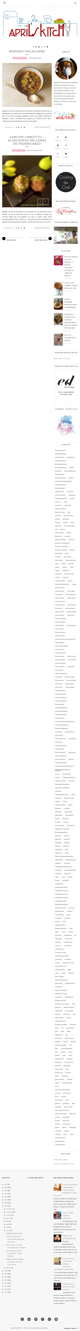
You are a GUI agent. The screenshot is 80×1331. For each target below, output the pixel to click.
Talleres (57, 1120)
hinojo (57, 932)
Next (45, 201)
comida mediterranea (69, 777)
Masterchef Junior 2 (61, 993)
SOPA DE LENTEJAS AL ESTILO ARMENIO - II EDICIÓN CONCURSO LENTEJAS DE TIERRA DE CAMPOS (71, 266)
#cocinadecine (70, 457)
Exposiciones (58, 849)
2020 (6, 1203)
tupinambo (58, 1131)
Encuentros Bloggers (61, 832)
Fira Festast (67, 863)
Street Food (72, 1113)
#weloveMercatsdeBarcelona (63, 481)
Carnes (63, 563)
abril (7, 1227)
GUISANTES (69, 911)
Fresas (57, 877)
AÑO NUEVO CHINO (60, 512)
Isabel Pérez (58, 938)
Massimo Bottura (70, 983)
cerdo (71, 567)
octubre (8, 1215)
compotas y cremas (60, 781)
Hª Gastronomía (59, 914)
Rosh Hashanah (59, 1079)
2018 (6, 1271)
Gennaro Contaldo (60, 908)
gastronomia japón (60, 901)
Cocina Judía (58, 683)
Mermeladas (58, 1010)
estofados (66, 846)
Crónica (70, 805)
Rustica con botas (67, 1083)
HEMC (64, 921)
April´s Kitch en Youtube (62, 358)
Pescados (73, 1041)
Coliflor (57, 777)
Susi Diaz (57, 1117)
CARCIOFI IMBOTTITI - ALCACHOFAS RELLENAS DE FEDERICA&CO (27, 140)
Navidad (68, 1017)
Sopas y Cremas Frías (61, 1113)
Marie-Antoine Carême (61, 980)
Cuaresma (67, 808)
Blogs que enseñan (60, 539)
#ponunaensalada (60, 478)
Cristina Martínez (60, 805)
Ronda (57, 1076)
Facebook (57, 138)
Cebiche (57, 567)
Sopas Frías (58, 1107)
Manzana (71, 973)
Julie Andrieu (67, 945)
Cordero (57, 801)
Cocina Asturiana (60, 601)
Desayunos (65, 818)
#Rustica (70, 478)
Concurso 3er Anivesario (62, 784)
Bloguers (71, 539)
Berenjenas (58, 536)
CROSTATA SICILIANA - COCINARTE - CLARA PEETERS (14, 1253)
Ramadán (69, 1058)
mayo (8, 1224)
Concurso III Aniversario (62, 787)
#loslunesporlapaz (69, 471)
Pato (66, 1034)
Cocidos (74, 584)
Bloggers (67, 536)
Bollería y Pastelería (61, 550)
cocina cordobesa (60, 622)
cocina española (20, 58)
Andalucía (58, 502)
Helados (57, 921)
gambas (57, 880)
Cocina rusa (72, 738)
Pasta (56, 1031)
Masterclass (58, 997)
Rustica (57, 1083)
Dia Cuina (57, 822)
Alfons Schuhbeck (60, 495)
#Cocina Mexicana (60, 450)
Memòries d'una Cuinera (62, 1004)
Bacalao (62, 529)
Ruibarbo (69, 1079)
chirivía (57, 577)
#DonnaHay (58, 471)
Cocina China (70, 615)
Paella (57, 1028)
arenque (57, 522)
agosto (8, 1218)
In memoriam (68, 935)
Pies (70, 1045)
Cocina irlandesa (70, 677)
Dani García (58, 811)
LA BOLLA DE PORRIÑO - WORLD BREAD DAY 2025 (71, 285)
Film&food (58, 863)
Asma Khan (58, 526)
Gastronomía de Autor (61, 894)
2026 (6, 1184)
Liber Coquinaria (60, 969)
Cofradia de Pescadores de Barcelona (62, 770)
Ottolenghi (73, 1024)
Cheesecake (65, 570)
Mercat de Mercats (69, 1007)
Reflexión (58, 1065)
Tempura (57, 1124)
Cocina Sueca (58, 742)
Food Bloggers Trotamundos (63, 866)
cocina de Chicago (60, 632)
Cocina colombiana (60, 618)
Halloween (58, 918)
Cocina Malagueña (60, 694)
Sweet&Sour (66, 1117)
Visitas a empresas (60, 1137)
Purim (70, 1055)
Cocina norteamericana (62, 725)
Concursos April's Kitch (61, 794)
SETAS (67, 1100)
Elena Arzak (70, 825)
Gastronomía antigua (61, 887)
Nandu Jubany (59, 1017)
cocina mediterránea (61, 711)
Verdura (66, 1131)
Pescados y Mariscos (60, 1045)
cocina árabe (59, 594)
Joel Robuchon (68, 942)
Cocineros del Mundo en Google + (64, 766)
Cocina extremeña (60, 653)
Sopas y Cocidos (68, 1107)
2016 (6, 1277)
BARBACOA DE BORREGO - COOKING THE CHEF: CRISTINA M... (15, 1261)
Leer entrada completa (42, 127)
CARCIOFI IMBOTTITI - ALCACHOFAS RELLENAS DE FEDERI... (15, 1239)
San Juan (57, 1093)
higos (70, 928)
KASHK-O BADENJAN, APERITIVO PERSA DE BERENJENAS (70, 303)
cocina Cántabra (71, 611)
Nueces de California (61, 1024)
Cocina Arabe (71, 591)
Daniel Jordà (68, 811)
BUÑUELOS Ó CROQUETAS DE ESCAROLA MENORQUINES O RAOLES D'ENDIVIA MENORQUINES (70, 321)
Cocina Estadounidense (61, 646)
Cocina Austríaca (60, 605)
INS (75, 935)
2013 (6, 1286)
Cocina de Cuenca (60, 635)
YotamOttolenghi (60, 1144)
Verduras (58, 1134)
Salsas (57, 1086)
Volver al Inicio (71, 1328)
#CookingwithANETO (60, 467)
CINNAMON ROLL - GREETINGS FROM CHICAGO (68, 1286)
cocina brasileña (70, 608)
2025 (6, 1187)
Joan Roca (58, 942)
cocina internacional (61, 673)
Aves (56, 529)
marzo (8, 1230)
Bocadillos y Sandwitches (62, 543)
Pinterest (66, 146)
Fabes (66, 849)
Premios (57, 1055)
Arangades (65, 519)
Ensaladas (58, 839)
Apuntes (57, 519)
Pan (62, 1028)
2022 (6, 1196)
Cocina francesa (59, 656)
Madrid (63, 973)
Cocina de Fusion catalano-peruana (65, 639)
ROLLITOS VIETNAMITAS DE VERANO (70, 337)
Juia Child (58, 945)
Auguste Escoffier (69, 526)
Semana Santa (59, 1100)
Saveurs (63, 1096)
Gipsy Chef (71, 908)
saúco (56, 1096)
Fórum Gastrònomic (70, 870)
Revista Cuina (59, 1072)
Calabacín (58, 556)
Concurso (71, 781)
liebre (69, 969)
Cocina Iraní (58, 677)
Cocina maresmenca (61, 701)
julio (7, 1221)
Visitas (71, 1134)
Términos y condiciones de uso (64, 1164)
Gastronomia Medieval (61, 904)
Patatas (69, 1031)
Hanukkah (67, 918)
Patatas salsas (59, 1034)
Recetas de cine (69, 1062)
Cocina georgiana (60, 659)
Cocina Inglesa (59, 670)
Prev (40, 201)
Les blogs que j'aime (68, 962)
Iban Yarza (58, 935)
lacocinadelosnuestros (62, 956)
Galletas (70, 877)
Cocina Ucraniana (60, 752)
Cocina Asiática (71, 598)
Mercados (58, 1007)
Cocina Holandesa (60, 663)
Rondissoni (65, 1076)
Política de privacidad (61, 1159)
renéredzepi (67, 1065)
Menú (73, 1004)
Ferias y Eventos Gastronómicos (64, 856)
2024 (6, 1190)
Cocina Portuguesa (60, 738)
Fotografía (67, 873)
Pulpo (64, 1055)
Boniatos (72, 550)
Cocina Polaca (59, 735)
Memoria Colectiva (60, 1000)
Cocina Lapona (69, 683)
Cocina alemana (59, 591)
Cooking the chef (69, 798)
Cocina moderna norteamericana (64, 721)
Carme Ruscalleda (70, 560)
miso (74, 1014)
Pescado (65, 1041)
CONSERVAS (58, 798)
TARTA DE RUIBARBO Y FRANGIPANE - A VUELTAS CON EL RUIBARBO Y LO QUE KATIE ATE (65, 1190)
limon (56, 973)
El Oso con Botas (59, 825)
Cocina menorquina (60, 714)
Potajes (70, 1052)
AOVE (69, 512)
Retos (67, 1069)
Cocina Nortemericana (61, 728)
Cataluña (71, 563)
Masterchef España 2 (61, 990)
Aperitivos (58, 515)
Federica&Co (58, 853)
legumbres (67, 959)
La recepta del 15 (59, 949)
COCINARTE (71, 759)
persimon (57, 1041)
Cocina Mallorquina (61, 697)
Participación (70, 1028)
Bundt (67, 553)
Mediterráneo (69, 997)
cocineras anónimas (61, 762)
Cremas (65, 801)
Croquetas (58, 808)
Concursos (58, 791)
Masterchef (58, 986)
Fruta (63, 877)
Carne (57, 563)
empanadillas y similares (62, 829)
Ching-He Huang (68, 574)
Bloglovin (66, 155)
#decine (71, 467)
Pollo (56, 1052)
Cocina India (70, 666)
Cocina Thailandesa (60, 745)
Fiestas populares (70, 859)
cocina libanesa (69, 687)
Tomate (57, 1127)
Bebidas (69, 532)
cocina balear (72, 605)
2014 (6, 1283)
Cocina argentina (70, 594)
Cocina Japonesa (71, 680)
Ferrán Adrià (59, 859)
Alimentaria (71, 495)
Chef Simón (58, 574)
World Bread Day (60, 1141)
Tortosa (64, 1127)
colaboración (67, 774)
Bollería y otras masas (61, 546)
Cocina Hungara (59, 666)
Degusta (57, 818)
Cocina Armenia (59, 598)
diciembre (9, 1209)
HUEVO (64, 932)
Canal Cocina (67, 556)
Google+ (57, 155)
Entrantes (67, 839)
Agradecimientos (60, 488)
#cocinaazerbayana (60, 454)
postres (63, 1052)
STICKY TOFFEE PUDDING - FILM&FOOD (67, 1215)
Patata (62, 1031)
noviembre (9, 1212)
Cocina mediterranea (61, 707)
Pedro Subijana (69, 1038)
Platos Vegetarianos (66, 1048)
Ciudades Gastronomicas (62, 584)
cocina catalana (59, 615)
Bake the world (59, 532)
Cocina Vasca (72, 752)
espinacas (58, 846)
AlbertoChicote (59, 491)
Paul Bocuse (58, 1038)
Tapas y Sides (65, 1120)
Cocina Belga (58, 608)
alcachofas (70, 491)
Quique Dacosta (59, 1058)
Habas (68, 914)
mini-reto (57, 1014)
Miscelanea (66, 1014)
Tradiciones (72, 1127)
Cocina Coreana (59, 625)
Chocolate (65, 577)
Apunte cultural (68, 515)
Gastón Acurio (59, 883)
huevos (70, 932)
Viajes (65, 1134)
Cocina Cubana (59, 629)
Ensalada (66, 835)
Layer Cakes (58, 959)
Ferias (66, 853)
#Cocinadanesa (59, 457)
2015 (6, 1280)
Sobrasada (66, 1103)
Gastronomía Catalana (61, 890)
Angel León (58, 505)
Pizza (56, 1048)
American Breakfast (61, 498)
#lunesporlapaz (59, 474)
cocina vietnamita (60, 759)
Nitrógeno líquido (60, 1021)
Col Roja (57, 774)
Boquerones (58, 553)
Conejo (73, 794)
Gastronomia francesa (61, 897)
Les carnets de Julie (60, 966)
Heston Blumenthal (60, 928)
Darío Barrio (58, 815)
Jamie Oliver (68, 938)
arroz (72, 522)
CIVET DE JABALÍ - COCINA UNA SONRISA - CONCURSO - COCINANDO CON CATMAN (64, 1264)
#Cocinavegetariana (61, 464)
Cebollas (64, 567)
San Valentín (66, 1093)
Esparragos (58, 842)
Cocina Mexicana (60, 718)
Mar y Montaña (59, 976)
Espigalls (66, 842)
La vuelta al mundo (60, 952)
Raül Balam (58, 1062)
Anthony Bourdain (60, 508)
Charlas (57, 570)
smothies (57, 1103)
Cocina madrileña (60, 690)
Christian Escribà (60, 580)
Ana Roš (71, 498)
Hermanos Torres (60, 925)
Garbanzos (65, 880)
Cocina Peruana (69, 731)
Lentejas (57, 962)
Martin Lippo (58, 983)
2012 (6, 1289)
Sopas (73, 1103)
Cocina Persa (58, 731)
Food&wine (58, 870)
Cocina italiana (19, 150)
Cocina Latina (59, 687)
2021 (6, 1200)
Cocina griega (72, 659)
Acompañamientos (60, 484)
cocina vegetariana (60, 755)
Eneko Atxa (58, 835)
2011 (6, 1292)
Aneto (65, 502)
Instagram (58, 146)
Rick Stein (68, 1072)
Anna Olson (67, 505)
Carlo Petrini (58, 560)
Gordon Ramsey (59, 911)
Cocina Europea (59, 649)
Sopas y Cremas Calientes (62, 1110)
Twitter (66, 138)
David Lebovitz (69, 815)
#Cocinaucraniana (60, 460)
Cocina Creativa (71, 625)
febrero (8, 1268)
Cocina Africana (59, 587)
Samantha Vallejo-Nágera (62, 1089)
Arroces (65, 522)
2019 (6, 1206)
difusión (65, 822)
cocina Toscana (59, 749)
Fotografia (58, 873)
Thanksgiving (67, 1124)
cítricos (70, 580)
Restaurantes (59, 1069)
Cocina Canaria (59, 611)
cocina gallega (71, 656)
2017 (6, 1274)
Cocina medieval (59, 704)
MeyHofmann (69, 1010)
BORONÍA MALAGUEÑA (27, 51)
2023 (6, 1193)
